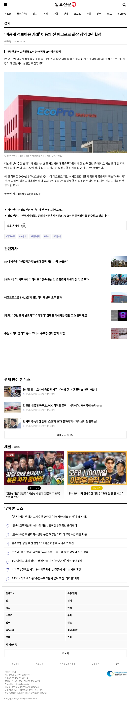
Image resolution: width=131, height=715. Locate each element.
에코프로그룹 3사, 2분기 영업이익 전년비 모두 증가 (33, 297)
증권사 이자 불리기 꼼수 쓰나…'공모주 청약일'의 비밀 (34, 333)
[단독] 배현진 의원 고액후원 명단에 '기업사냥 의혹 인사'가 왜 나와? (49, 516)
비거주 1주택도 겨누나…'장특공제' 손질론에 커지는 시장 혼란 (46, 569)
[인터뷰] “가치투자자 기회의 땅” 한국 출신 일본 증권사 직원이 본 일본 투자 (46, 279)
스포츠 (77, 13)
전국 (99, 13)
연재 (8, 637)
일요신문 (65, 4)
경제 (45, 13)
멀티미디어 (72, 629)
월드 (109, 13)
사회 (55, 13)
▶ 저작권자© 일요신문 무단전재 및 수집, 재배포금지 (34, 210)
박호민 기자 (13, 225)
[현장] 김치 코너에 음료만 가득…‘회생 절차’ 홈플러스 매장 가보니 (60, 389)
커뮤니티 (39, 664)
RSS (118, 664)
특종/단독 (22, 13)
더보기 (65, 653)
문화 (89, 13)
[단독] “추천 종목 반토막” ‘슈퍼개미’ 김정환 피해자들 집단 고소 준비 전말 (45, 315)
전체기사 (10, 593)
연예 (66, 13)
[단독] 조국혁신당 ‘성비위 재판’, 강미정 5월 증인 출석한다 (44, 525)
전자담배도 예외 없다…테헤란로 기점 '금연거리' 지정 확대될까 (47, 560)
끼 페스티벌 (11, 644)
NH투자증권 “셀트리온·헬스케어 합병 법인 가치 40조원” (36, 261)
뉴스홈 (7, 13)
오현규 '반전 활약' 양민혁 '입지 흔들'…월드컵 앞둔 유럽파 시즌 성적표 (51, 552)
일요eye (121, 13)
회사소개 (15, 664)
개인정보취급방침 (67, 664)
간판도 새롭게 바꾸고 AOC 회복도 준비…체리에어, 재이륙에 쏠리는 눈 (62, 405)
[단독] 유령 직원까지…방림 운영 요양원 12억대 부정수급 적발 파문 (49, 534)
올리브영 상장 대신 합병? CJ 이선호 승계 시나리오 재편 (43, 543)
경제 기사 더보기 (65, 434)
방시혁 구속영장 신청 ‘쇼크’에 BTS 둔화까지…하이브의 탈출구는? (60, 421)
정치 (35, 13)
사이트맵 (95, 664)
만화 (69, 637)
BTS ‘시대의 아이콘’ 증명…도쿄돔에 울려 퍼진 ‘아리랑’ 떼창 (46, 578)
